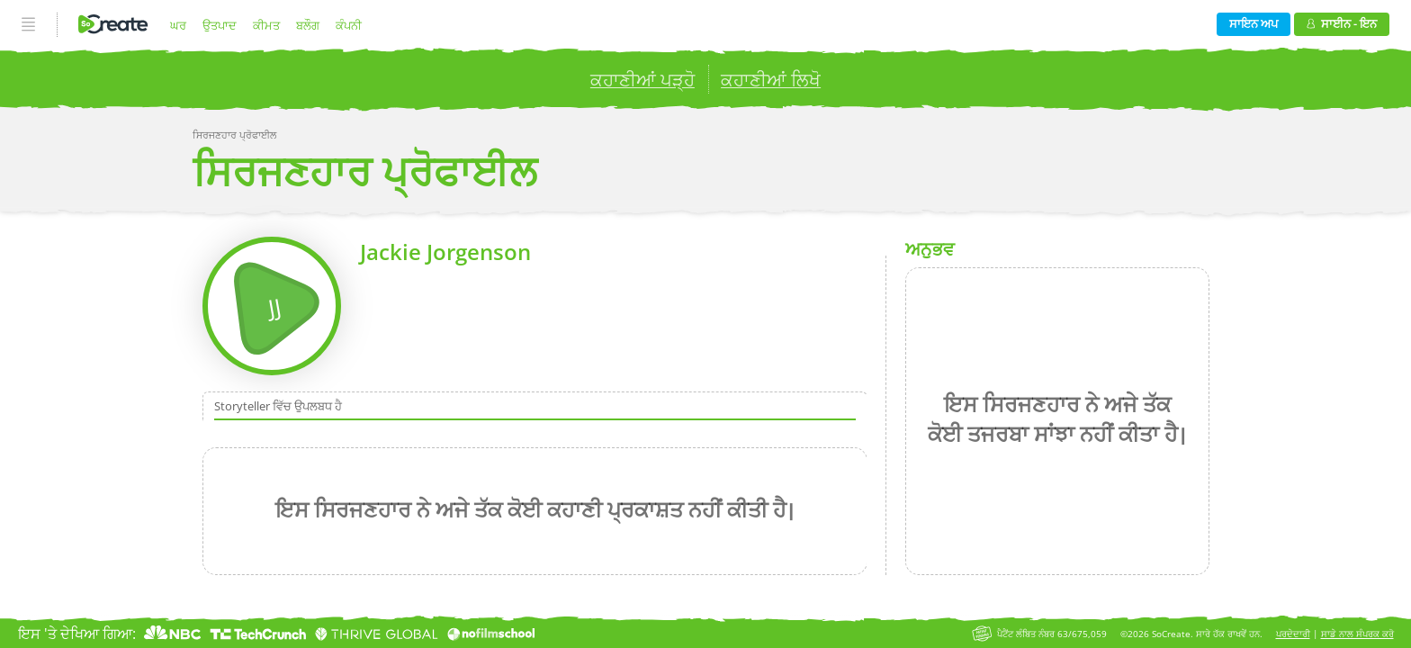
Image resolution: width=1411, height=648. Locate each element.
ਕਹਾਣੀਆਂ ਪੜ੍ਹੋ (642, 80)
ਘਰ (178, 25)
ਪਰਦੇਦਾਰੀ (1293, 634)
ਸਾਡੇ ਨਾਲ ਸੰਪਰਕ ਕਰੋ (1357, 634)
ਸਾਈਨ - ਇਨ (1342, 23)
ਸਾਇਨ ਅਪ (1253, 23)
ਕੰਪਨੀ (349, 25)
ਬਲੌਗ (307, 25)
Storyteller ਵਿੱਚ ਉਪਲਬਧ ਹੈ (278, 406)
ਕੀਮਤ (266, 25)
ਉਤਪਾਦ (219, 25)
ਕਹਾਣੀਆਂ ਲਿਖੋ (771, 80)
